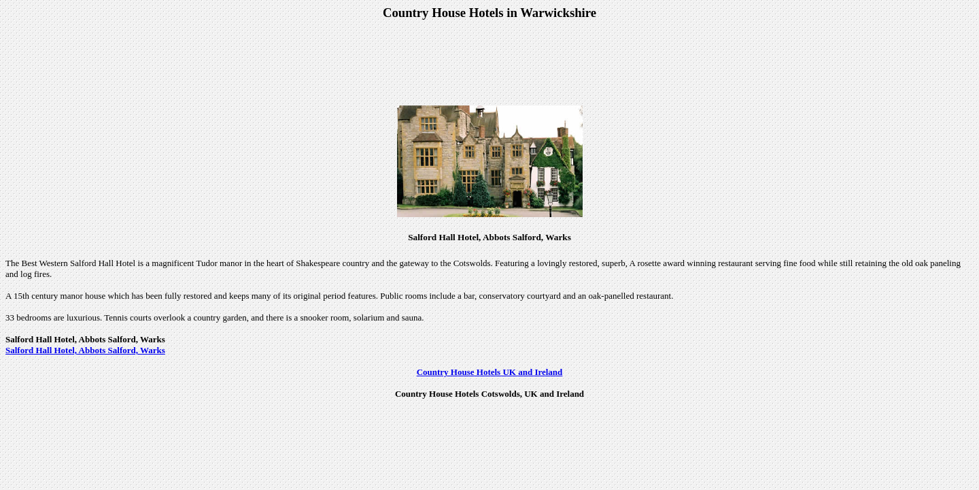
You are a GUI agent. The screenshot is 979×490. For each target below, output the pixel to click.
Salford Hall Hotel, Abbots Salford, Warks (85, 350)
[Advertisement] (489, 64)
